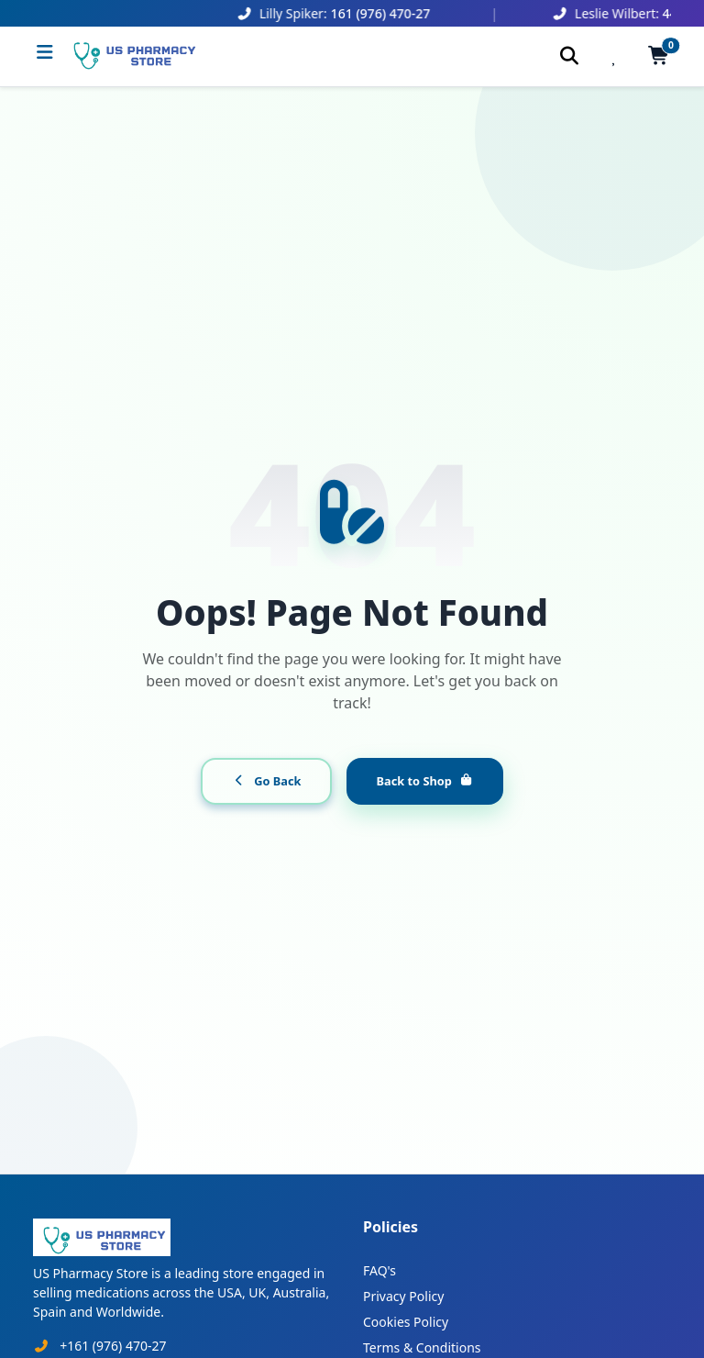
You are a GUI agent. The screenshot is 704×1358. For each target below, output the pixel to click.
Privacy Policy (403, 1296)
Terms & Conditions (422, 1347)
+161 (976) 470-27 (113, 1345)
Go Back (266, 781)
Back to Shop (424, 781)
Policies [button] (390, 1227)
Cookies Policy (405, 1321)
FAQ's (379, 1270)
